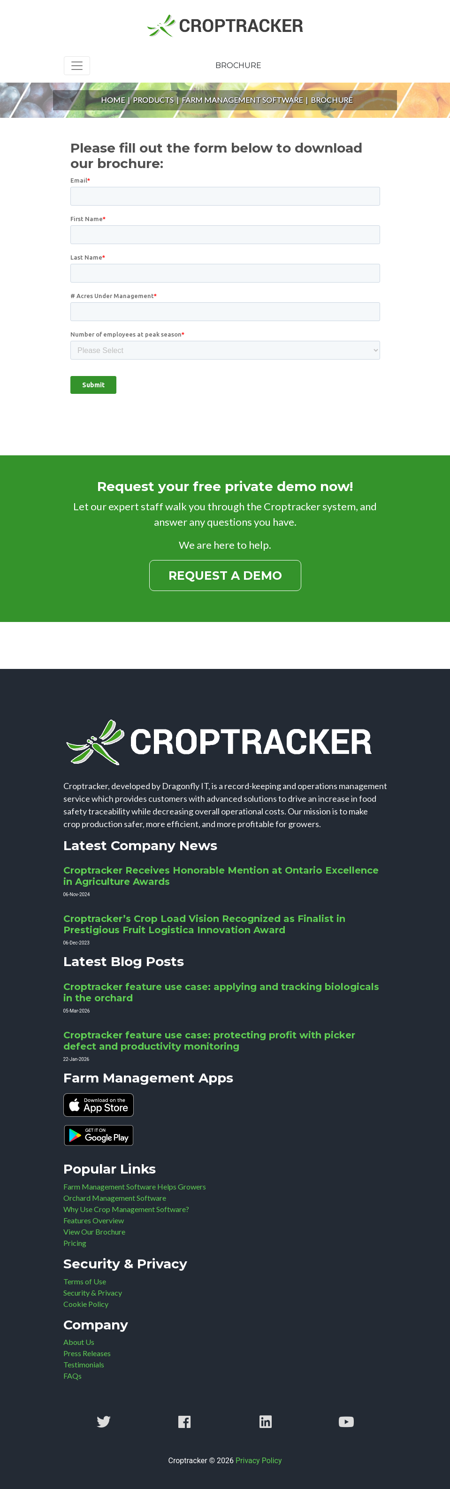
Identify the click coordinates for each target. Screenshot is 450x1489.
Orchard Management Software (114, 1197)
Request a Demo (225, 575)
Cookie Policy (85, 1303)
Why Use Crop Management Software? (126, 1209)
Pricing (74, 1242)
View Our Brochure (94, 1231)
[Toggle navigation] (77, 65)
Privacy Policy (259, 1460)
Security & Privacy (92, 1292)
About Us (78, 1341)
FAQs (72, 1375)
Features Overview (93, 1220)
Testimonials (83, 1364)
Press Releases (87, 1353)
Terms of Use (84, 1281)
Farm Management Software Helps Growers (134, 1186)
